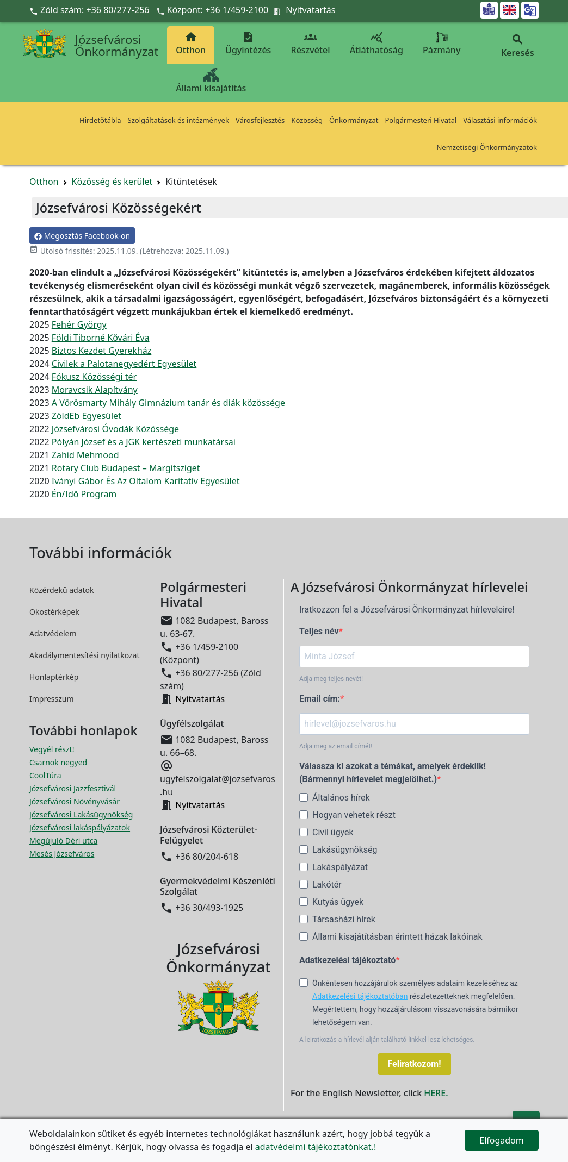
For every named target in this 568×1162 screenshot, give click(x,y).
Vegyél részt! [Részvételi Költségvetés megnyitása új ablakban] (51, 749)
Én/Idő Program (84, 494)
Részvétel (310, 43)
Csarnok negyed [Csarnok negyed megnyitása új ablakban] (58, 762)
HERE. (436, 1093)
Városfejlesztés (260, 120)
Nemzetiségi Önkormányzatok (486, 147)
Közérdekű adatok (61, 590)
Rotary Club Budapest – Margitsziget (126, 468)
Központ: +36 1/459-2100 (218, 10)
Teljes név (319, 631)
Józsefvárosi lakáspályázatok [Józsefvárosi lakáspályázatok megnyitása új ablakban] (79, 827)
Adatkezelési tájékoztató (347, 960)
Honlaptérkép (53, 677)
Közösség (307, 120)
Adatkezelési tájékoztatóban (360, 996)
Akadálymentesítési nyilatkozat (84, 655)
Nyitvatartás (310, 10)
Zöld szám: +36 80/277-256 (90, 10)
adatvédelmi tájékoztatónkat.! (315, 1147)
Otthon (191, 43)
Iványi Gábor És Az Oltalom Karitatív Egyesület (146, 481)
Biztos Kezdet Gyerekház (102, 351)
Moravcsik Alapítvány (95, 390)
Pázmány (441, 43)
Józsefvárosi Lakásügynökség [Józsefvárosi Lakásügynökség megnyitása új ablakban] (81, 814)
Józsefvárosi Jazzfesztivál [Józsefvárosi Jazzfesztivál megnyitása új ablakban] (72, 788)
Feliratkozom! (414, 1064)
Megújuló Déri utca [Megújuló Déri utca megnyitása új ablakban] (63, 840)
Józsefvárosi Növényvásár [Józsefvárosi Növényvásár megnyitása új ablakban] (74, 801)
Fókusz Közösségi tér (94, 377)
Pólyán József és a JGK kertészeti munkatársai (144, 442)
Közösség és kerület (112, 182)
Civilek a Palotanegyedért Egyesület (124, 364)
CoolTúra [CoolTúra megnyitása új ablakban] (45, 775)
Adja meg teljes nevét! (331, 679)
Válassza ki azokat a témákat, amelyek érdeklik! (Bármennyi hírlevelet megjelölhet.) (392, 772)
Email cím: (319, 699)
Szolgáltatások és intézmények (178, 120)
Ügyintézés (248, 43)
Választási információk (500, 120)
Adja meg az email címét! (335, 746)
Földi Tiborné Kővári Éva (101, 337)
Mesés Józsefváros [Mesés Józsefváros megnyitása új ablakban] (61, 853)
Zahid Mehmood (85, 455)
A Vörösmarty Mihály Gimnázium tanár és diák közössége (168, 403)
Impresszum (51, 699)
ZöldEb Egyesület (86, 416)
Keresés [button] (517, 46)
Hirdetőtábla (100, 120)
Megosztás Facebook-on (82, 235)
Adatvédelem (53, 633)
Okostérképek (54, 612)
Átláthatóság (376, 43)
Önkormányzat (354, 120)
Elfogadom (501, 1140)
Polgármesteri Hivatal (420, 120)
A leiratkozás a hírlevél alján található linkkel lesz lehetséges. (387, 1040)
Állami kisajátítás (211, 81)
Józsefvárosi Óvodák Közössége (115, 429)
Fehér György (79, 324)
